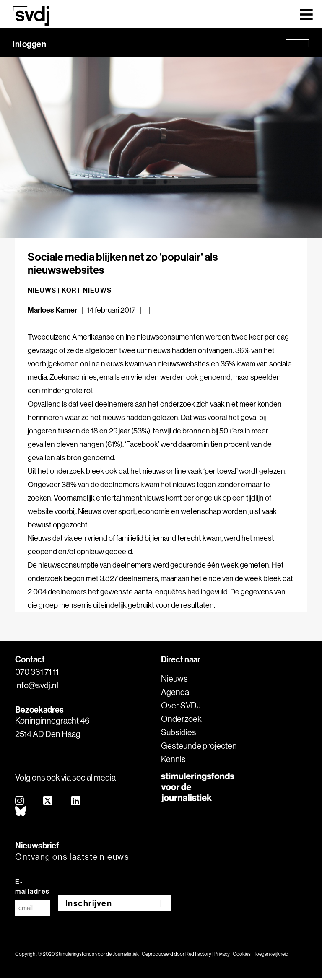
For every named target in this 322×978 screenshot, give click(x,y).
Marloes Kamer (52, 310)
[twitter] (48, 801)
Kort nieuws (87, 290)
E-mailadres (32, 886)
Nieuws (174, 678)
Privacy (222, 954)
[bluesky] (21, 812)
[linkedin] (76, 801)
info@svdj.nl (36, 685)
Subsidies (178, 732)
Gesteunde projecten (199, 745)
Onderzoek (181, 718)
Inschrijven (88, 903)
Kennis (173, 759)
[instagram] (20, 801)
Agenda (175, 692)
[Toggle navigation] (306, 14)
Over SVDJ (181, 705)
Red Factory (198, 954)
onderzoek (177, 404)
